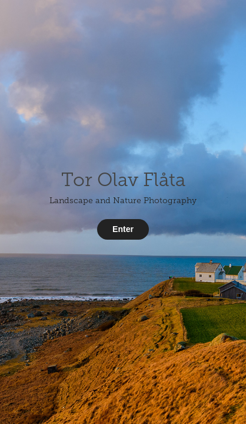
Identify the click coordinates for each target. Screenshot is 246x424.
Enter (123, 229)
